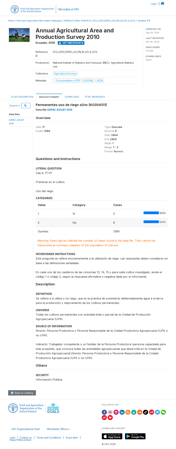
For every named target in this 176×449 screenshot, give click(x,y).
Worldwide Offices (57, 429)
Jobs (12, 437)
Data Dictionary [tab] (49, 97)
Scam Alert (72, 437)
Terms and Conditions (48, 437)
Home (11, 20)
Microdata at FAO (68, 9)
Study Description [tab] (22, 97)
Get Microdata (71, 42)
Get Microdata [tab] (95, 96)
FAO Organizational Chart (26, 429)
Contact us (26, 437)
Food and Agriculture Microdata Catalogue (39, 20)
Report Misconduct (20, 439)
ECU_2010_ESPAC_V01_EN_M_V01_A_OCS (114, 20)
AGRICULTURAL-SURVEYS (77, 20)
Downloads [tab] (72, 97)
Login (153, 4)
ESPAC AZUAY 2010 (59, 109)
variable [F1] (143, 20)
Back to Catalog (22, 392)
